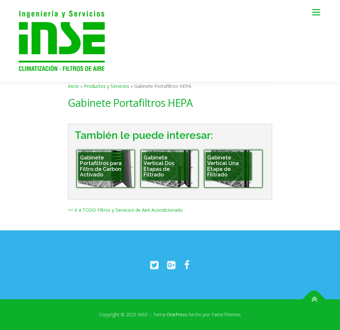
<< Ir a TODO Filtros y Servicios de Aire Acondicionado (125, 210)
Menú (316, 12)
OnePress (177, 314)
